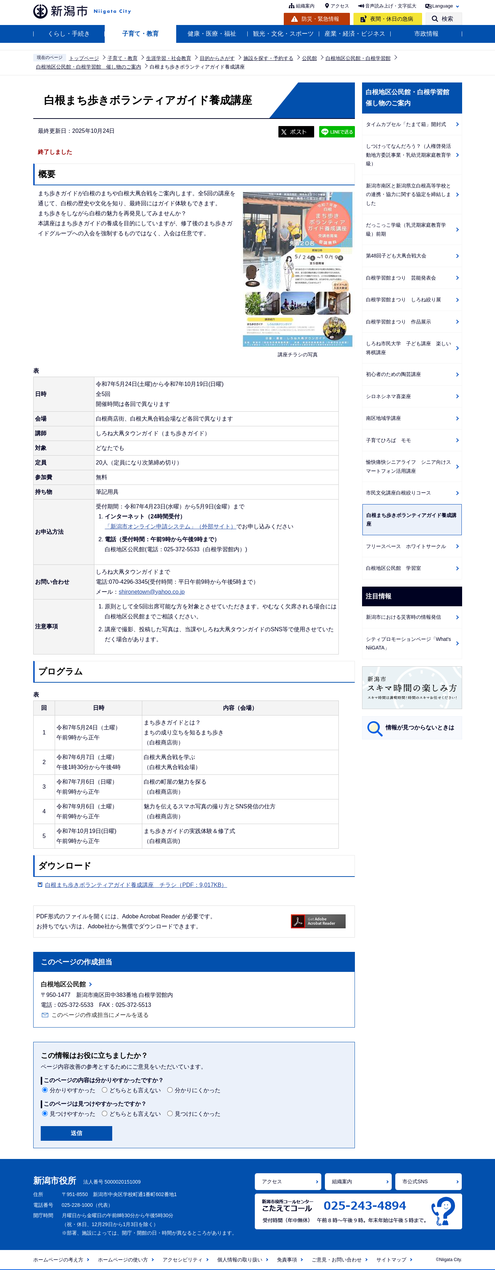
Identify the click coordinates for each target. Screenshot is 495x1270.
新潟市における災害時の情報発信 (403, 617)
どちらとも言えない (135, 1090)
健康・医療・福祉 (212, 33)
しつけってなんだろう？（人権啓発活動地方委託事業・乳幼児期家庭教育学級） (408, 154)
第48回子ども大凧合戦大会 (396, 255)
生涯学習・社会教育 (168, 58)
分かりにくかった (198, 1090)
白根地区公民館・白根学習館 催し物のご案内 (88, 67)
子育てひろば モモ (388, 440)
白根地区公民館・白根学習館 (358, 58)
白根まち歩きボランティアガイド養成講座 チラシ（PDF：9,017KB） (136, 885)
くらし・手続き (69, 33)
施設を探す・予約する (268, 58)
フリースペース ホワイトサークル (406, 546)
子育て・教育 (140, 33)
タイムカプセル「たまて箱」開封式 (406, 124)
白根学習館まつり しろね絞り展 (403, 299)
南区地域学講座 (383, 418)
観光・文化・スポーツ (283, 33)
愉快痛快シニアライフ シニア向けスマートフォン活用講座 (408, 466)
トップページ (84, 58)
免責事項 (287, 1260)
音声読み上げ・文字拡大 (390, 6)
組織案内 (305, 6)
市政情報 (426, 33)
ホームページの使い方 (123, 1260)
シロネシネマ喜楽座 (388, 396)
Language (442, 6)
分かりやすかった (72, 1090)
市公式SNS (415, 1181)
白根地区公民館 (63, 984)
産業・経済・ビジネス (355, 33)
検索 (447, 19)
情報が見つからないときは (420, 727)
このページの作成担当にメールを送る (100, 1015)
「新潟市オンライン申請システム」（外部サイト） (170, 526)
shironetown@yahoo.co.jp (151, 592)
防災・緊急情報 (320, 19)
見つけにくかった (198, 1114)
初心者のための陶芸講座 (393, 374)
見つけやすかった (72, 1114)
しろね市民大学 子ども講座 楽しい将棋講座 (408, 348)
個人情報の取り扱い (239, 1260)
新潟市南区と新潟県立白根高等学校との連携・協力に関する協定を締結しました (408, 194)
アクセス (340, 6)
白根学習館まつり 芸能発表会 (401, 278)
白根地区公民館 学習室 (393, 568)
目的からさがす (217, 58)
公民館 (309, 58)
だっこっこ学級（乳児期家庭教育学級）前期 (406, 229)
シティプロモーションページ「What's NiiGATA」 (408, 643)
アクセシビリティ (183, 1260)
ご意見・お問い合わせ (337, 1260)
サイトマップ (391, 1260)
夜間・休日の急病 (391, 19)
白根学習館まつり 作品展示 (398, 322)
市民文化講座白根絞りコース (398, 493)
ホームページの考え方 (58, 1260)
